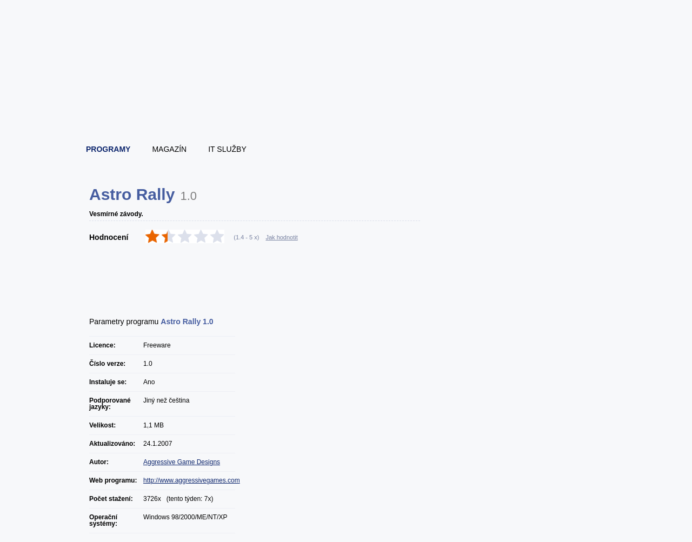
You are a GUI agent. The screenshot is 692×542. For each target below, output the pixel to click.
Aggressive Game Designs (181, 462)
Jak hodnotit (281, 237)
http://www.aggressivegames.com (191, 480)
